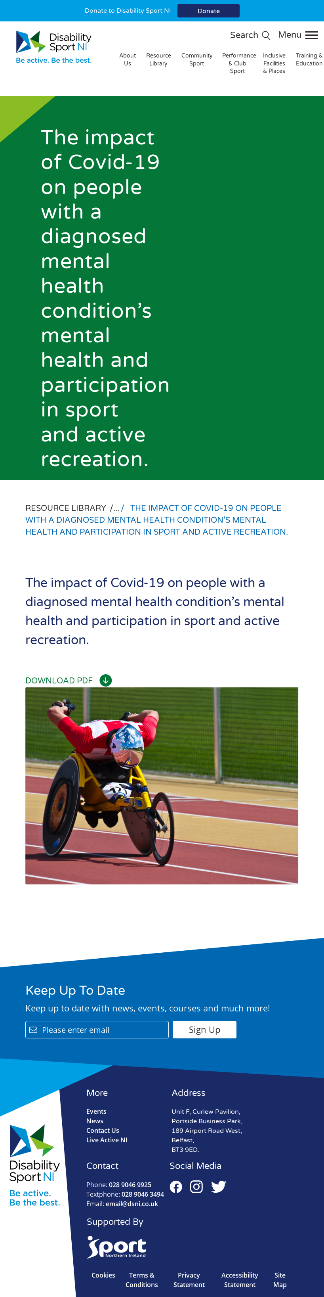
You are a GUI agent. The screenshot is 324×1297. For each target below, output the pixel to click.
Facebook (176, 1186)
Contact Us (102, 1130)
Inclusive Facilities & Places (274, 63)
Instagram (196, 1186)
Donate (209, 11)
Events (96, 1111)
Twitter (219, 1186)
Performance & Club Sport (239, 63)
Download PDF (68, 681)
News (94, 1121)
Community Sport (197, 59)
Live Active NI (107, 1140)
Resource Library (158, 59)
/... (115, 508)
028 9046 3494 (125, 1194)
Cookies (103, 1275)
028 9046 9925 (118, 1184)
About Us (127, 59)
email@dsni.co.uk (122, 1203)
